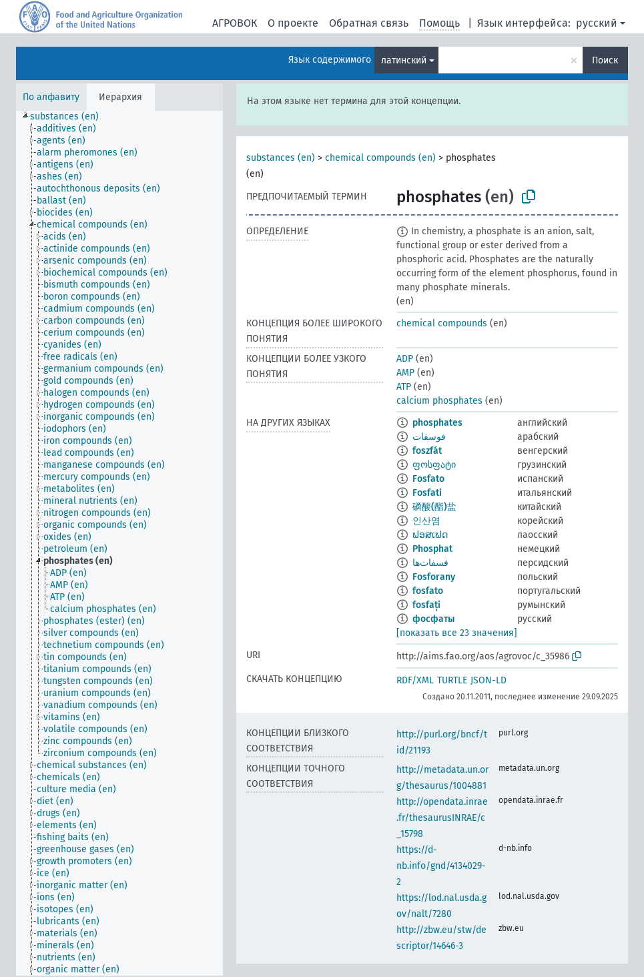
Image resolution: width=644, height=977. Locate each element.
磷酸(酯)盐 (434, 507)
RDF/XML (415, 680)
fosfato (427, 591)
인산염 (426, 521)
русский (596, 23)
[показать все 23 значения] (456, 633)
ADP (404, 358)
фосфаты (433, 619)
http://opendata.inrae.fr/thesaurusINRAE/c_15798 (442, 818)
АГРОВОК (234, 23)
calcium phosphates (439, 400)
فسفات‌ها (430, 563)
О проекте (293, 23)
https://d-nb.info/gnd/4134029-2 (441, 866)
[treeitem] (70, 117)
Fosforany (433, 577)
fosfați (426, 605)
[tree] (119, 543)
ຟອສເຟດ (430, 535)
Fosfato (428, 478)
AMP (405, 372)
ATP (403, 386)
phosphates (437, 422)
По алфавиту (51, 97)
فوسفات (429, 436)
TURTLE (452, 680)
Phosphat (432, 549)
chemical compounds (441, 323)
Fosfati (427, 493)
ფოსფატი (434, 464)
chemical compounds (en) (380, 158)
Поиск (605, 60)
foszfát (427, 450)
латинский (403, 60)
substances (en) (280, 158)
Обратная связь (368, 23)
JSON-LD (488, 680)
